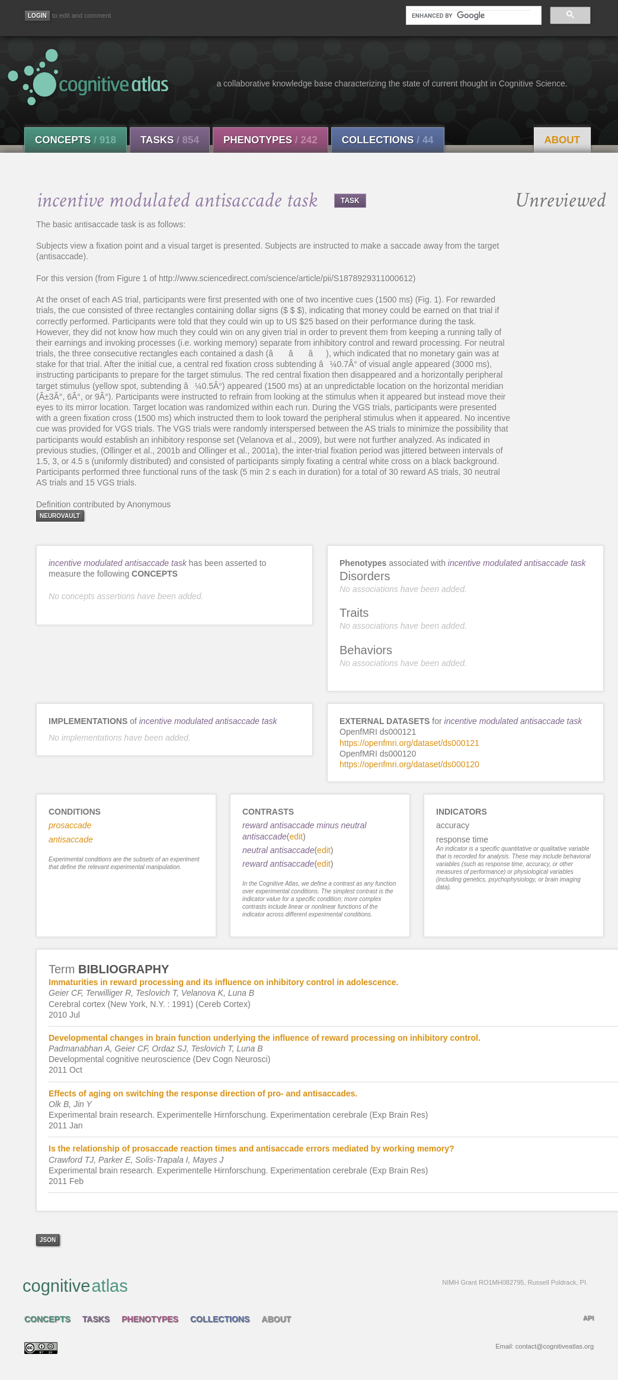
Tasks (169, 140)
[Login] (37, 15)
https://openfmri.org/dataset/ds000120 (409, 764)
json (48, 1240)
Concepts (75, 140)
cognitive (305, 1285)
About (562, 140)
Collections (388, 140)
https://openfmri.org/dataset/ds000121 (409, 743)
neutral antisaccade (278, 850)
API (588, 1317)
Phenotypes (270, 140)
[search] (471, 15)
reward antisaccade (278, 863)
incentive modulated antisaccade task (118, 563)
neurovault (60, 516)
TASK (350, 201)
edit (296, 836)
